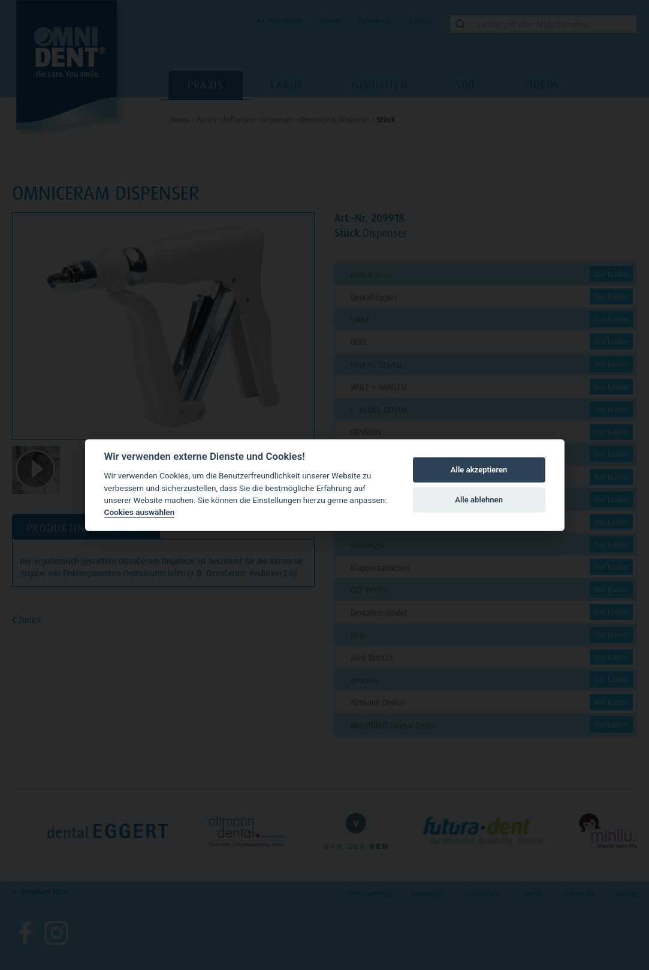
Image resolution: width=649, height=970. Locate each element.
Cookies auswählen (139, 512)
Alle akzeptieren (479, 469)
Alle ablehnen (479, 499)
